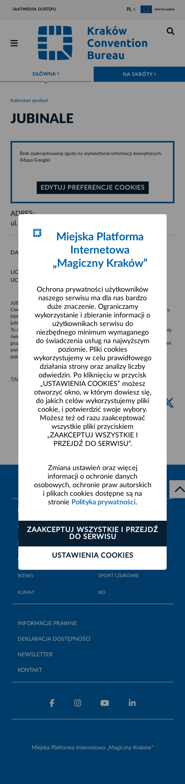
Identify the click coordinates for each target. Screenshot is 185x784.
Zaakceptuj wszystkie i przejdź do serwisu (92, 534)
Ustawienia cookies (92, 555)
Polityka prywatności (103, 502)
